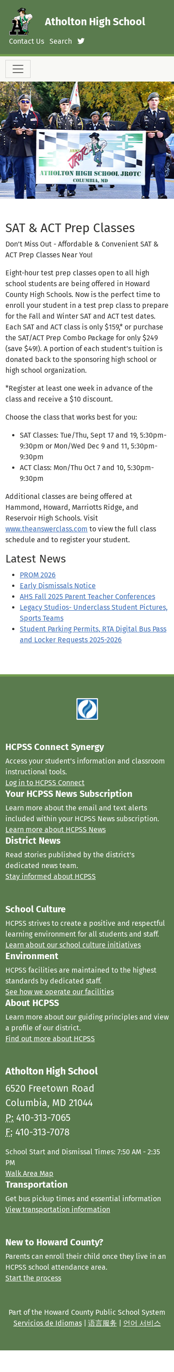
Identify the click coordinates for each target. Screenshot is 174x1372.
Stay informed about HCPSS (50, 876)
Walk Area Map (29, 1173)
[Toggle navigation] (18, 69)
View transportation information (57, 1209)
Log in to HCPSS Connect (45, 782)
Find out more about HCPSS (50, 1038)
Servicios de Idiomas (47, 1323)
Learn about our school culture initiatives (73, 945)
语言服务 (102, 1323)
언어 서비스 (142, 1323)
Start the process (33, 1278)
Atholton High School (95, 21)
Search (60, 41)
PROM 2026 (38, 575)
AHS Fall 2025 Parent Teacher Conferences (87, 596)
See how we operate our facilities (59, 992)
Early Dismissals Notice (58, 585)
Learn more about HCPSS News (55, 829)
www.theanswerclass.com (46, 529)
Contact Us (26, 41)
